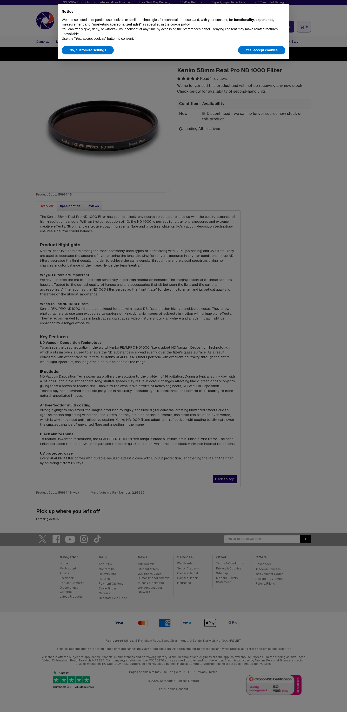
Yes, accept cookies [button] (262, 50)
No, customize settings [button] (87, 50)
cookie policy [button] (179, 24)
